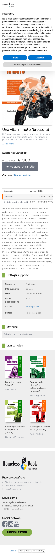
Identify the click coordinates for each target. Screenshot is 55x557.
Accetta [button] (40, 58)
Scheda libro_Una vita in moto (19, 334)
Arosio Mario (8, 144)
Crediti (13, 551)
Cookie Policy (38, 551)
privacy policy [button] (38, 22)
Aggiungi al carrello (20, 166)
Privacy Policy (25, 551)
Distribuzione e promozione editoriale (23, 482)
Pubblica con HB (13, 489)
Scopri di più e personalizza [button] (27, 64)
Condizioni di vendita (15, 485)
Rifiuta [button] (15, 58)
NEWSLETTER (17, 532)
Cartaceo (8, 196)
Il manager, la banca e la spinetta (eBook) (15, 429)
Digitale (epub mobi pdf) (16, 202)
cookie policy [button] (45, 33)
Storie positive (22, 175)
